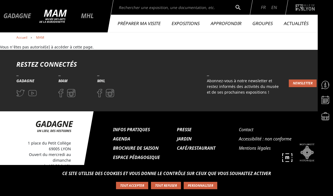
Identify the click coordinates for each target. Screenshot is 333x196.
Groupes (262, 23)
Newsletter (303, 83)
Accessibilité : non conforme (265, 139)
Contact (246, 130)
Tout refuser (166, 185)
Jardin (184, 139)
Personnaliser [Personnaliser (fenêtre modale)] (200, 185)
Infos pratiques (131, 130)
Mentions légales (255, 148)
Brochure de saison (136, 148)
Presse (184, 130)
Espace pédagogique (136, 157)
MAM (40, 37)
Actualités (296, 23)
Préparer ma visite (139, 23)
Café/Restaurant (196, 148)
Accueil (21, 37)
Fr (263, 7)
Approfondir (226, 23)
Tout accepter (132, 185)
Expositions (185, 23)
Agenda (121, 139)
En (274, 7)
